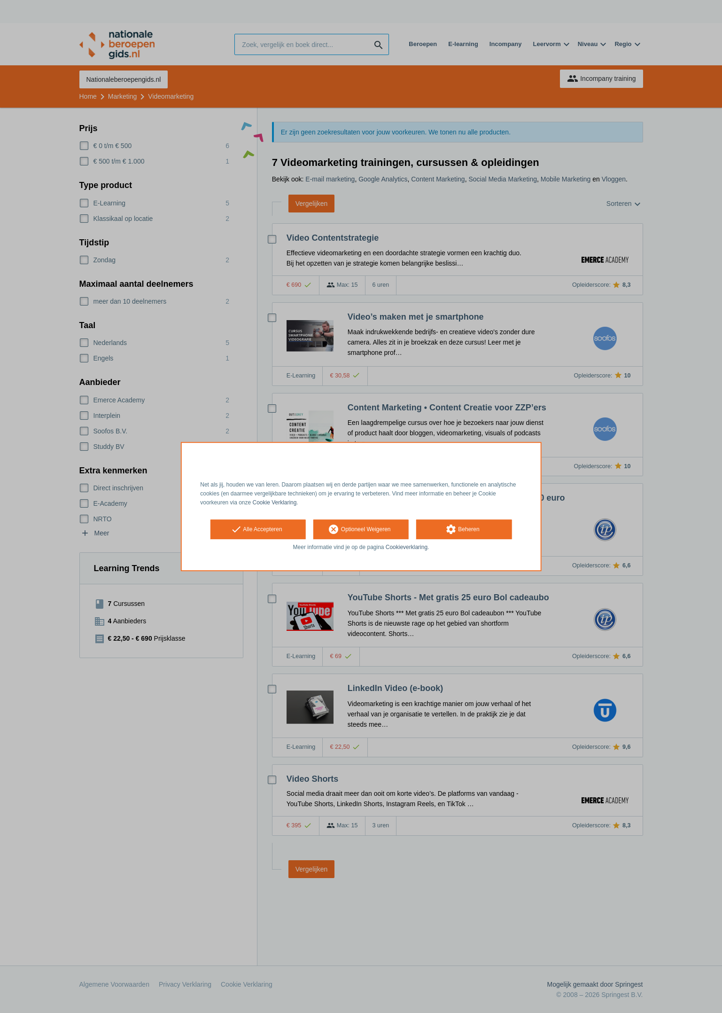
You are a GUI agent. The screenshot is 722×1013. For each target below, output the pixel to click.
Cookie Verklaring (275, 502)
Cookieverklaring (406, 547)
